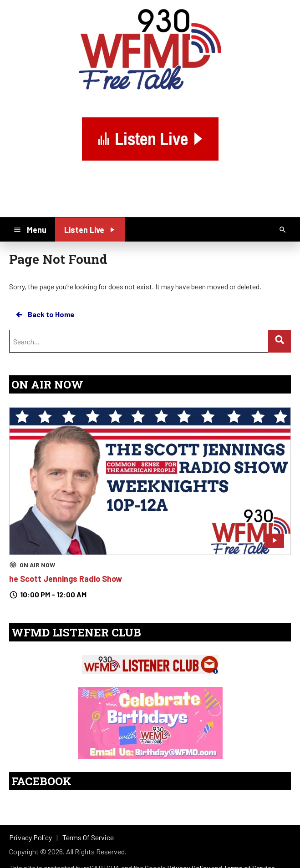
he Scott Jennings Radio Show (65, 579)
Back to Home (45, 314)
